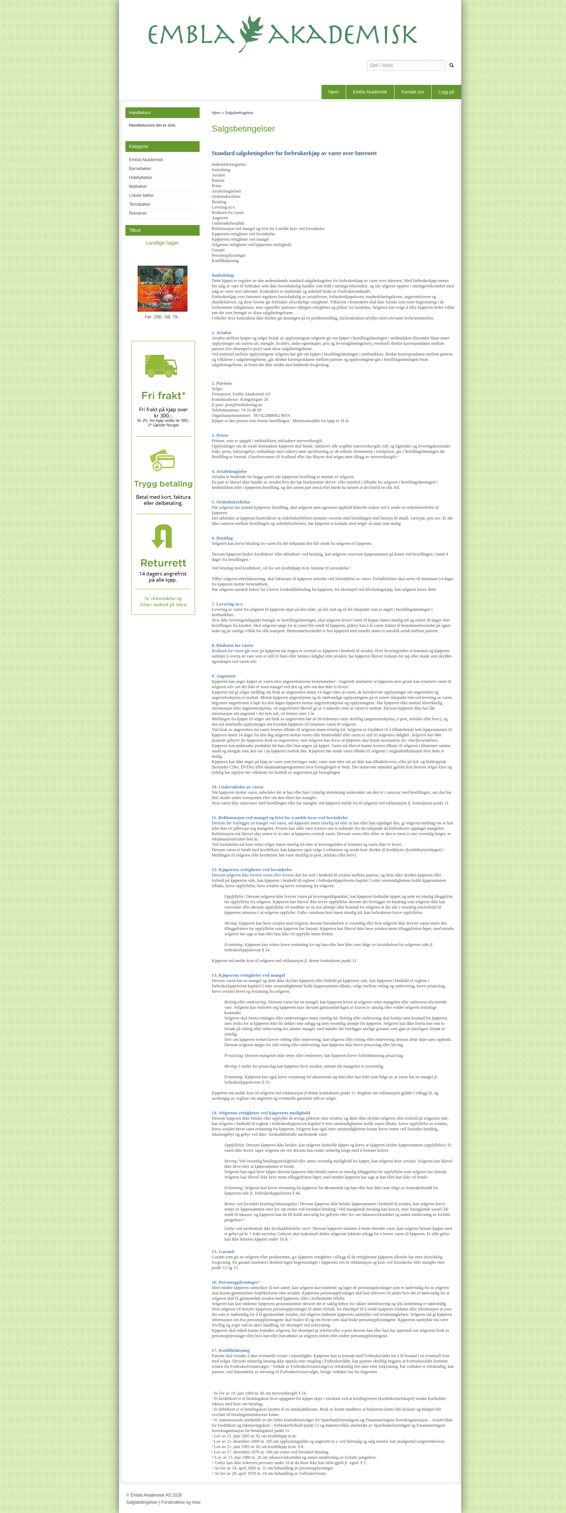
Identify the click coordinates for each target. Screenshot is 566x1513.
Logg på (446, 92)
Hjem (334, 92)
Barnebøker (140, 168)
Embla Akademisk (370, 92)
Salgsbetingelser (239, 113)
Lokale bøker (141, 195)
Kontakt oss (413, 92)
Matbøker (138, 186)
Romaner (137, 213)
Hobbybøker (140, 177)
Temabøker (139, 204)
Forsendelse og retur (181, 1502)
